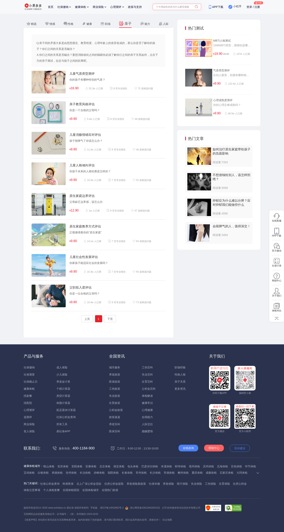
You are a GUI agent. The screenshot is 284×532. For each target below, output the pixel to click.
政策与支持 (135, 6)
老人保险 (29, 431)
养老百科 (114, 424)
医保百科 (114, 431)
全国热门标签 (110, 490)
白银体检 (43, 472)
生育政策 (114, 402)
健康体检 (80, 6)
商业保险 (98, 6)
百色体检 (236, 466)
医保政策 (114, 381)
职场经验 (180, 367)
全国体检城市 (90, 490)
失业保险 (196, 483)
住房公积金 (240, 483)
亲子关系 (180, 381)
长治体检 (85, 472)
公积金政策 (116, 410)
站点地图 (167, 519)
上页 (87, 319)
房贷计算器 (63, 395)
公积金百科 (149, 388)
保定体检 (118, 466)
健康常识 (147, 402)
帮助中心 (214, 448)
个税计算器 (63, 388)
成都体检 (211, 472)
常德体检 (169, 472)
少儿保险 (61, 374)
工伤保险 (210, 483)
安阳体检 (76, 466)
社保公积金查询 (66, 417)
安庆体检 (62, 466)
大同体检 (242, 472)
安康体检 (90, 466)
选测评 (28, 417)
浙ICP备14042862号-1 (112, 507)
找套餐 (28, 395)
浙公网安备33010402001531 (145, 507)
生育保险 (224, 483)
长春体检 (127, 472)
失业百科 (147, 374)
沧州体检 (71, 472)
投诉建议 (239, 448)
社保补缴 (154, 483)
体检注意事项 (32, 490)
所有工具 (61, 424)
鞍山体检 (48, 466)
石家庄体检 (227, 472)
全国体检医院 (71, 490)
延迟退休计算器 (66, 410)
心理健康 (147, 410)
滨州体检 (208, 466)
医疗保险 (182, 483)
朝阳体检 (113, 472)
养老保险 (168, 483)
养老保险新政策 (136, 483)
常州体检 (141, 472)
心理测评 (115, 6)
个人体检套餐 (51, 490)
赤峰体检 (99, 472)
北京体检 (104, 466)
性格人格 (180, 374)
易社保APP (63, 431)
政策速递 (114, 417)
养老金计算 (63, 381)
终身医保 (68, 483)
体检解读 (147, 395)
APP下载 (217, 6)
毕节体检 (250, 466)
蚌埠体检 (180, 466)
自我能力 (147, 417)
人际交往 (147, 424)
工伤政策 (114, 388)
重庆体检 (197, 472)
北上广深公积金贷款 (89, 483)
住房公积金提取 (114, 483)
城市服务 (114, 367)
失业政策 (114, 395)
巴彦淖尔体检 (149, 466)
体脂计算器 (63, 402)
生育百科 (147, 381)
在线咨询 (188, 448)
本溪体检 (166, 466)
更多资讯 (180, 388)
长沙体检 (155, 472)
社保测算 (29, 374)
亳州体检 (194, 466)
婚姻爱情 (147, 431)
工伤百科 (147, 367)
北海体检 (222, 466)
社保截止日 (30, 381)
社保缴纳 (62, 6)
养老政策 (114, 374)
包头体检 (132, 466)
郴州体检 (183, 472)
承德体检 (57, 472)
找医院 (28, 402)
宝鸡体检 (29, 472)
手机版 (93, 507)
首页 (50, 6)
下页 (110, 319)
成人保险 (61, 367)
